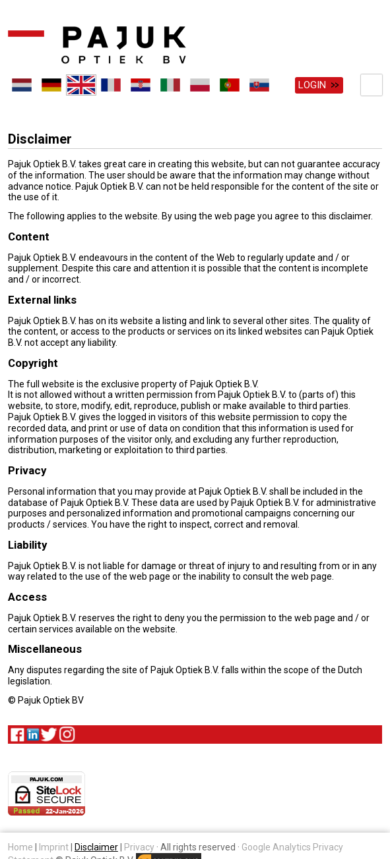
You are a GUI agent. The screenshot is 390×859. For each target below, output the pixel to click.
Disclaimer (96, 846)
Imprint (54, 846)
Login (312, 85)
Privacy (139, 846)
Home (20, 846)
